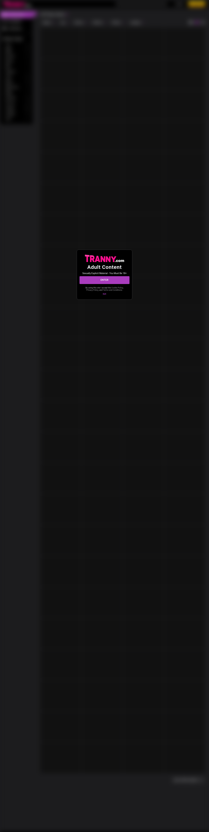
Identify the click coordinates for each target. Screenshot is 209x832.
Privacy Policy (92, 290)
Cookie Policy (117, 288)
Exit (104, 294)
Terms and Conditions (112, 290)
